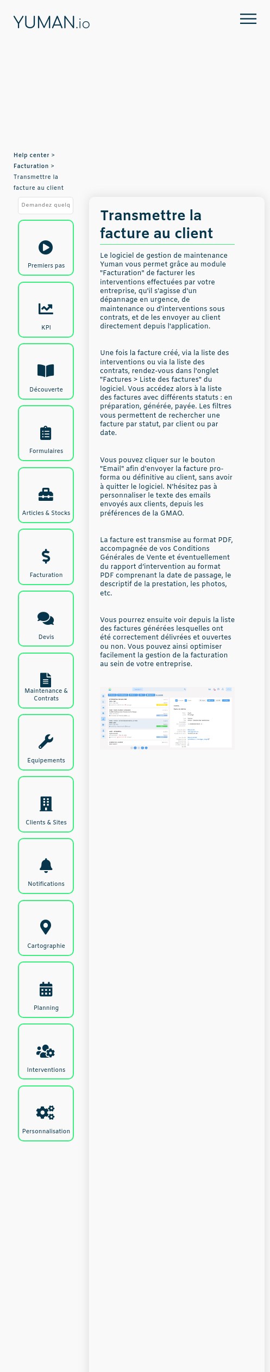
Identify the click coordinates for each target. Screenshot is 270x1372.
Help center (31, 155)
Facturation (31, 166)
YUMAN (52, 23)
